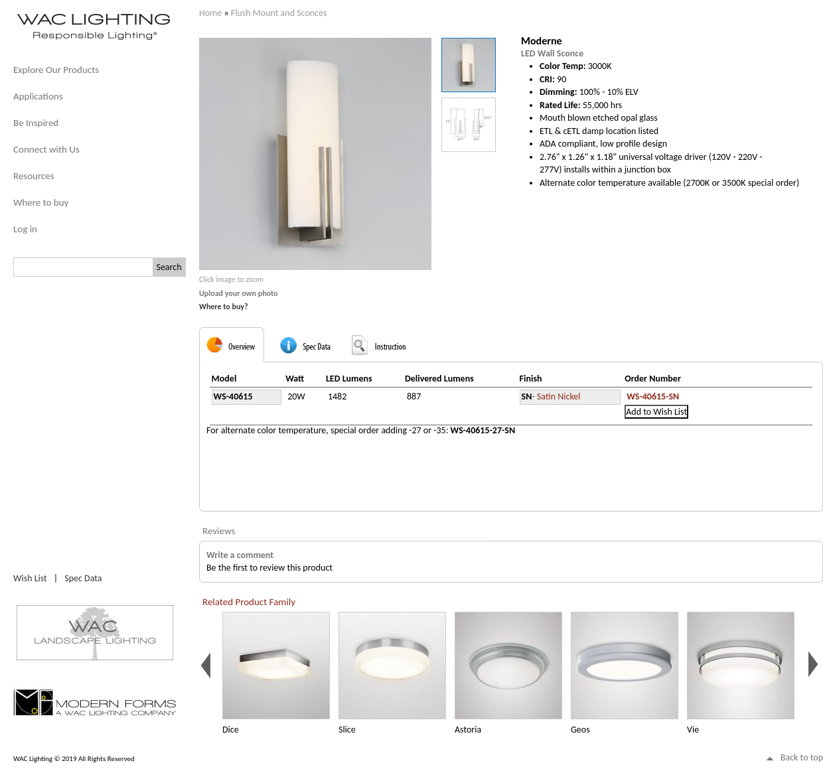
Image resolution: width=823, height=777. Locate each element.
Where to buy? (223, 306)
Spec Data (83, 578)
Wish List (30, 578)
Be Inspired (35, 123)
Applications (38, 96)
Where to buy (40, 202)
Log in (25, 229)
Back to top (802, 757)
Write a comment (239, 555)
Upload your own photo (238, 293)
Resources (33, 176)
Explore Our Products (56, 70)
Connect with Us (46, 149)
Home (210, 13)
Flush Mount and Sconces (279, 13)
